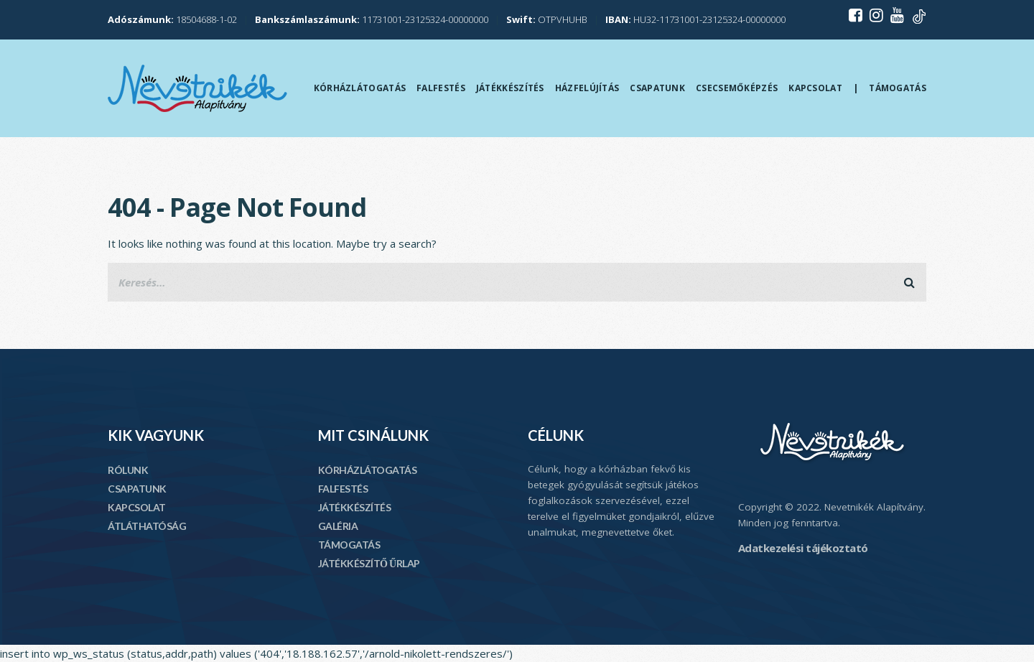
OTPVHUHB (546, 19)
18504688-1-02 (172, 19)
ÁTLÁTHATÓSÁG (147, 526)
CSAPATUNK (137, 488)
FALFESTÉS (343, 488)
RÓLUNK (128, 470)
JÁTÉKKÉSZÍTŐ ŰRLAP (369, 563)
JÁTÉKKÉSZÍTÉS (354, 507)
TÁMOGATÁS (349, 545)
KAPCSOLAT (137, 507)
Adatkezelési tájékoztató (803, 548)
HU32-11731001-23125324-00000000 (695, 19)
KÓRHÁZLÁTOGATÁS (367, 470)
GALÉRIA (338, 526)
